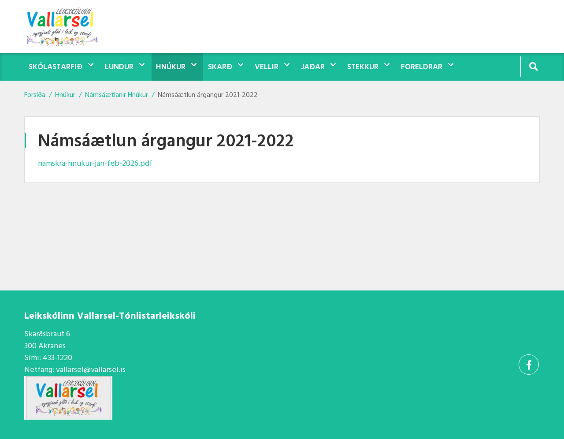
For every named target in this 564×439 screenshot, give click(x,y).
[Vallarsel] (68, 26)
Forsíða (34, 95)
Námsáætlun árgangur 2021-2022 (208, 95)
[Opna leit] (533, 66)
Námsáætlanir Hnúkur (116, 95)
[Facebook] (529, 364)
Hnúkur (65, 95)
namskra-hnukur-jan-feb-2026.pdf (95, 163)
